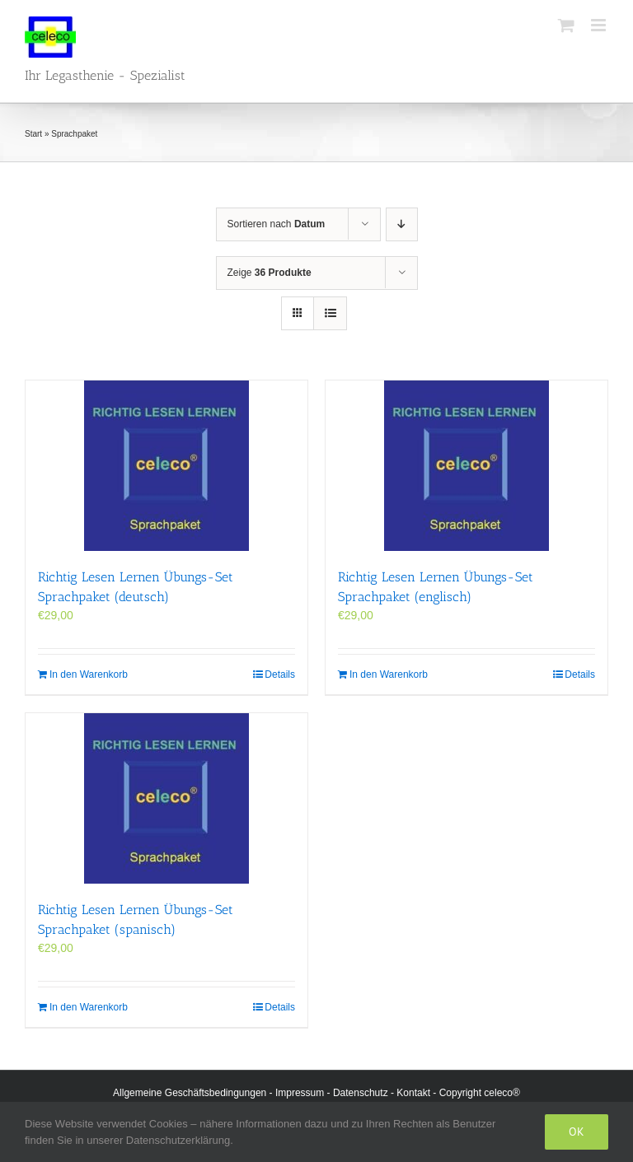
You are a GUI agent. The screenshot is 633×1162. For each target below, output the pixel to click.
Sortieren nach (276, 224)
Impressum (299, 1093)
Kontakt (413, 1093)
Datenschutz (360, 1093)
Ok (576, 1131)
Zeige (269, 272)
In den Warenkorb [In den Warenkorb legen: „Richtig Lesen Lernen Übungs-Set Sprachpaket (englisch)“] (388, 674)
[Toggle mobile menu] (599, 25)
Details (280, 674)
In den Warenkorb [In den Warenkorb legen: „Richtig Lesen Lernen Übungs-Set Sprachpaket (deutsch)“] (88, 674)
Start (33, 133)
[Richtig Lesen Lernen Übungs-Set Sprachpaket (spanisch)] (166, 798)
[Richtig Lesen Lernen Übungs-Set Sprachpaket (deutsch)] (166, 465)
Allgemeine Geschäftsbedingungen (189, 1093)
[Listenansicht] (330, 313)
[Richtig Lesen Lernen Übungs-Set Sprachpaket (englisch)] (466, 465)
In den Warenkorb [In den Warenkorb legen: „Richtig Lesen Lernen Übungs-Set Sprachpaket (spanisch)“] (88, 1007)
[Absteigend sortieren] (402, 224)
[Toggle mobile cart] (566, 25)
